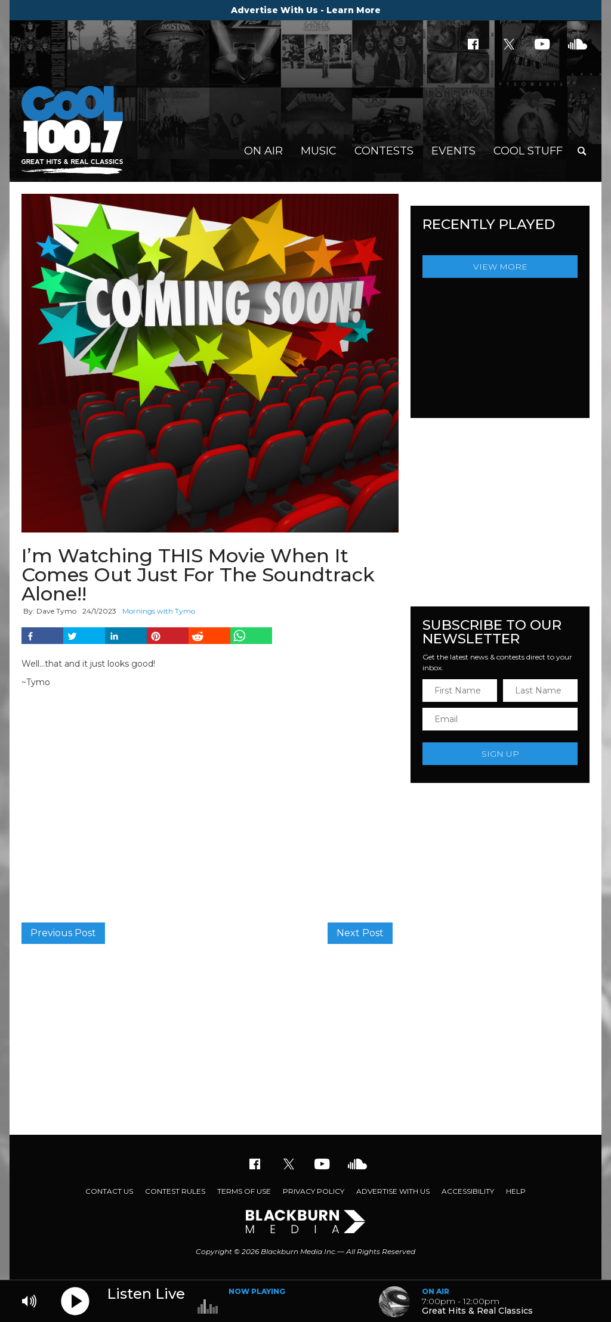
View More (500, 266)
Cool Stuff (528, 150)
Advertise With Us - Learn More (306, 10)
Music (319, 150)
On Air (263, 150)
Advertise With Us (393, 1191)
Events (453, 150)
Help (516, 1191)
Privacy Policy (313, 1191)
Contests (383, 150)
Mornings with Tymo (158, 610)
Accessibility (468, 1191)
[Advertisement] (305, 1039)
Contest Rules (175, 1191)
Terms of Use (244, 1191)
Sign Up (500, 753)
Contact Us (109, 1191)
